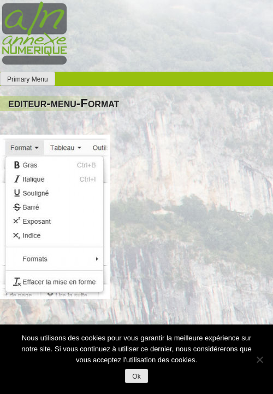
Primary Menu (27, 79)
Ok (136, 376)
